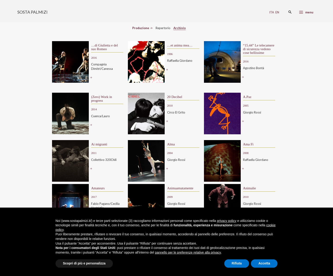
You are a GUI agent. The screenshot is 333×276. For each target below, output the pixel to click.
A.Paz (247, 97)
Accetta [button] (264, 263)
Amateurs (98, 188)
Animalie (249, 188)
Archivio (179, 28)
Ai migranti (99, 144)
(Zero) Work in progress (101, 98)
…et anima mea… (180, 45)
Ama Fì (248, 144)
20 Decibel (174, 97)
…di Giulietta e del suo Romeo (104, 47)
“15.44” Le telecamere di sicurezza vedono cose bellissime (258, 49)
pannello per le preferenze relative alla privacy (188, 252)
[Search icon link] (290, 12)
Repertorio (163, 28)
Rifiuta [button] (237, 263)
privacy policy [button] (226, 221)
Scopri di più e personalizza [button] (84, 263)
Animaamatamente (180, 188)
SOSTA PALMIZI (32, 12)
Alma (171, 144)
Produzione (140, 28)
